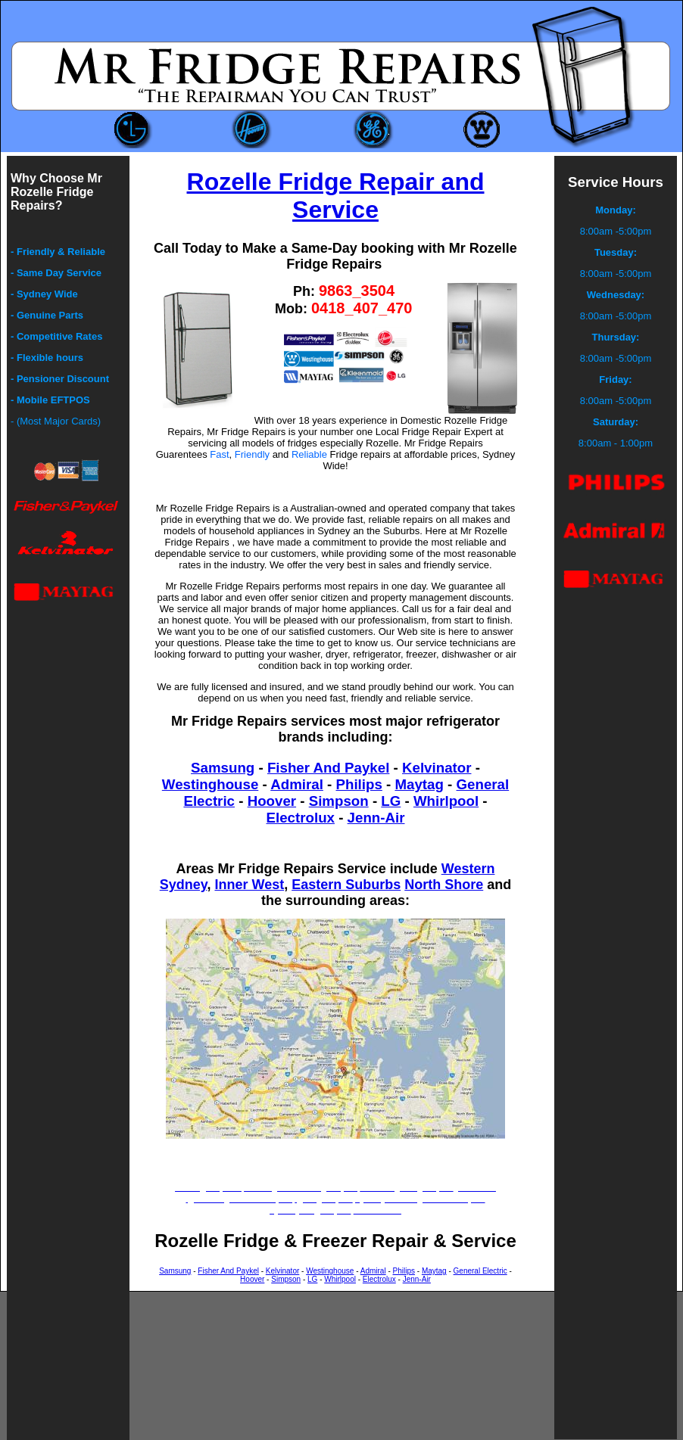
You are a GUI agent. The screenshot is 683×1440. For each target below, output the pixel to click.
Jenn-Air (376, 818)
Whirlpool (446, 801)
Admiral (296, 784)
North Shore (443, 884)
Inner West (249, 884)
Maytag (419, 784)
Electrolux (301, 818)
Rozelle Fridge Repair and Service (336, 195)
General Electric (480, 1271)
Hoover (272, 801)
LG (391, 801)
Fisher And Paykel (328, 768)
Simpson (339, 801)
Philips (359, 784)
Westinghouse (210, 784)
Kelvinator (436, 768)
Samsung (222, 768)
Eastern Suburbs (346, 884)
